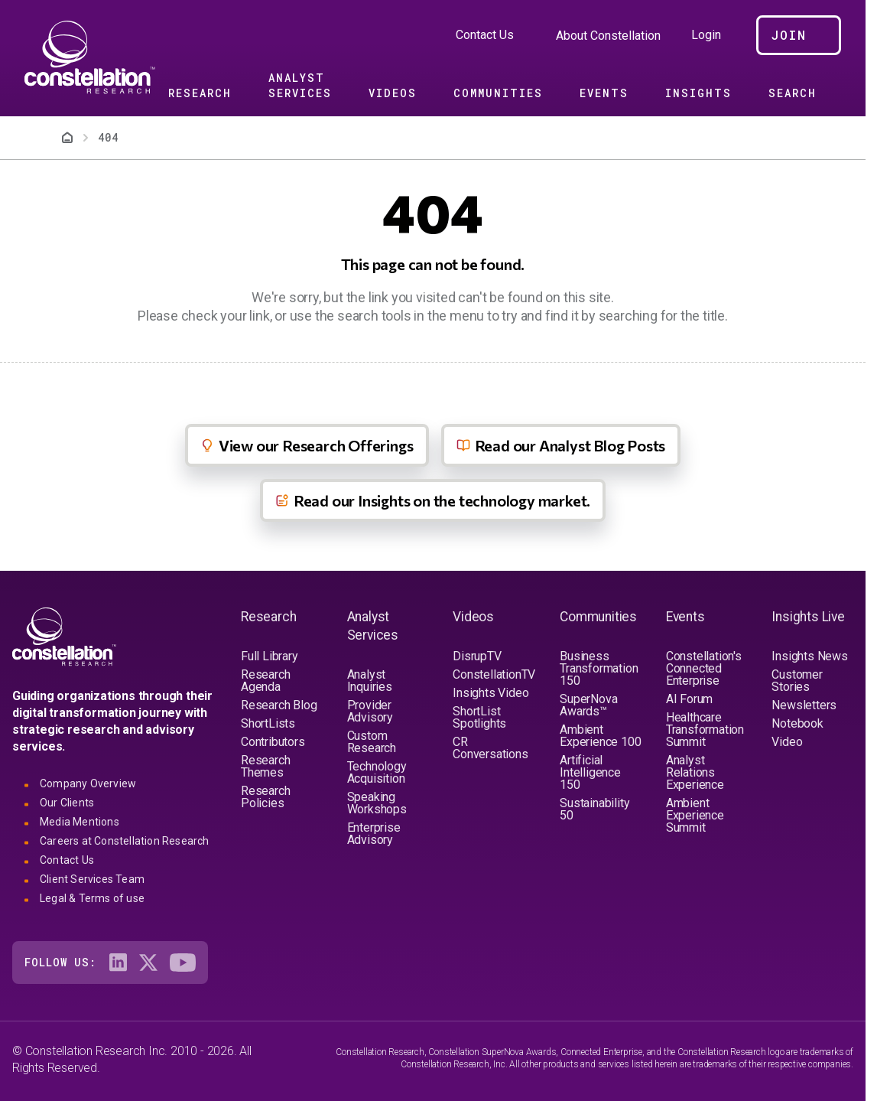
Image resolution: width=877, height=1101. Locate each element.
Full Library (269, 656)
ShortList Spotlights (479, 717)
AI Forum (689, 699)
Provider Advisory (370, 711)
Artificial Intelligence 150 (590, 772)
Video (786, 742)
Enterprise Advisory (374, 833)
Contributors (273, 742)
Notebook (797, 723)
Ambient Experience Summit (695, 815)
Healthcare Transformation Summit (705, 729)
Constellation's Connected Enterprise (704, 668)
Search (792, 93)
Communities (498, 93)
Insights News (809, 656)
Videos (393, 93)
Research (200, 93)
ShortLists (268, 723)
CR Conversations (490, 748)
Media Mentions (79, 822)
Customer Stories (796, 680)
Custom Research (371, 741)
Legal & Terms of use (92, 898)
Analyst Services (300, 85)
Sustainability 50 (594, 809)
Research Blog (279, 705)
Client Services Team (92, 879)
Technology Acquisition (377, 772)
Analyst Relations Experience (695, 772)
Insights (698, 93)
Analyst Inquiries (369, 680)
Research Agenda (265, 680)
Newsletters (803, 705)
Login (706, 35)
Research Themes (265, 766)
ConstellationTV (494, 674)
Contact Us (485, 35)
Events (604, 93)
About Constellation (608, 35)
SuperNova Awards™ (588, 705)
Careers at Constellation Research (125, 841)
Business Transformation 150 (599, 668)
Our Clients (67, 802)
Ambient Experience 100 (600, 735)
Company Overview (88, 783)
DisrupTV (477, 656)
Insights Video (490, 693)
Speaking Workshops (377, 803)
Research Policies (265, 796)
